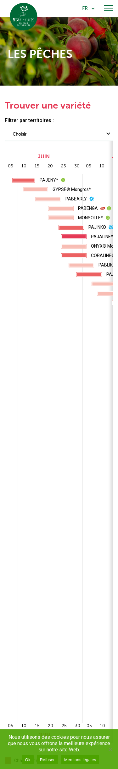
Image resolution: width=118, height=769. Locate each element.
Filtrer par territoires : (29, 120)
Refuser (47, 759)
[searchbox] (38, 135)
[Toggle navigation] (108, 8)
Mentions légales (80, 759)
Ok (28, 759)
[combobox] (59, 134)
